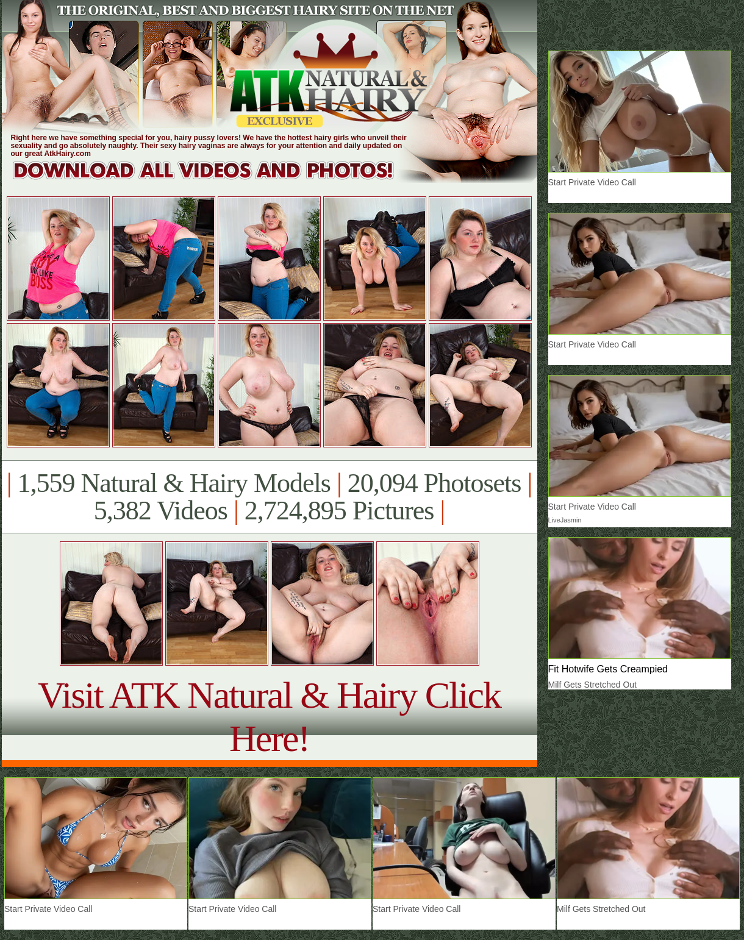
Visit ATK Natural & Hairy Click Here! (269, 716)
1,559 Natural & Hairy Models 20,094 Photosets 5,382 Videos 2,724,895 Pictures (269, 496)
